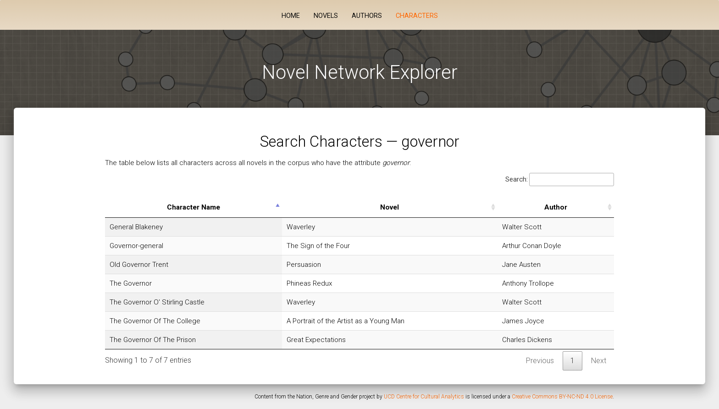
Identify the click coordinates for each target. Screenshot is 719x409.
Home (291, 16)
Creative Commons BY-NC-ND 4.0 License (562, 396)
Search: (559, 179)
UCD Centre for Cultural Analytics (424, 396)
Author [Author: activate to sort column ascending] (555, 207)
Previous (540, 360)
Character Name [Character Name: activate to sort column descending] (193, 207)
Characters (417, 16)
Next (598, 360)
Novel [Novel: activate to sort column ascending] (389, 207)
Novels (326, 16)
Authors (367, 16)
